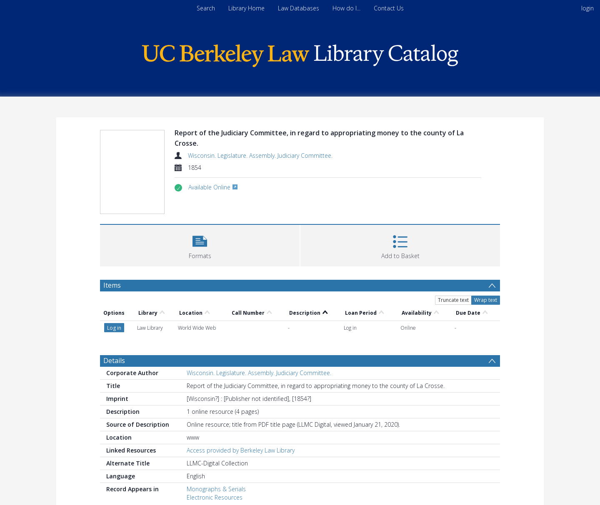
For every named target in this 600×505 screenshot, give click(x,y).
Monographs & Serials (216, 489)
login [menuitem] (587, 8)
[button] (200, 244)
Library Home (246, 8)
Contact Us (389, 8)
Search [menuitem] (206, 8)
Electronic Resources (214, 497)
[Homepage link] (300, 53)
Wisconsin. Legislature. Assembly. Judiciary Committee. (260, 155)
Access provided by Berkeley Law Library (241, 450)
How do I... (346, 8)
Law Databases (298, 8)
